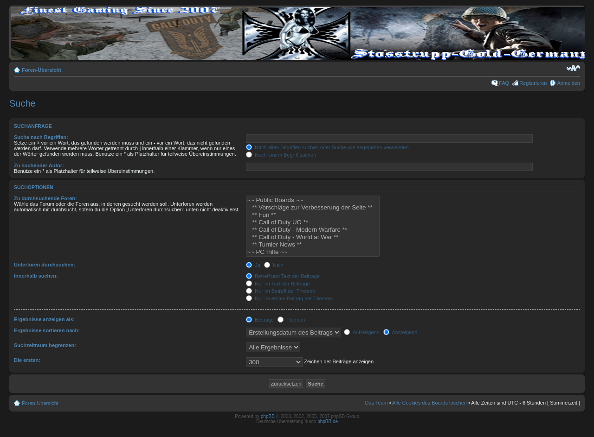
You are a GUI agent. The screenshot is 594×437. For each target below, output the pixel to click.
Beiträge (260, 320)
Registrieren (533, 83)
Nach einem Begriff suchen (281, 155)
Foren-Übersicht (41, 70)
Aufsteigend (362, 332)
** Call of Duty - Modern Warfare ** (313, 230)
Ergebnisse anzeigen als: (44, 319)
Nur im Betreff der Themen (280, 291)
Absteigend (400, 332)
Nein (274, 265)
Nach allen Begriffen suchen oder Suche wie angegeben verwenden (327, 147)
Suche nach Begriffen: (41, 137)
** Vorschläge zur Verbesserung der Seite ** (313, 207)
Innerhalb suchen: (36, 276)
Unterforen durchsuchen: (44, 264)
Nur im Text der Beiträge (278, 283)
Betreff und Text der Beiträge (283, 276)
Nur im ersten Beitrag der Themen (289, 298)
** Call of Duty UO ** (313, 222)
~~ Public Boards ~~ (313, 200)
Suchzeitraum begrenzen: (45, 345)
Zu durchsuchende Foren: (45, 198)
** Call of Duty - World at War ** (313, 237)
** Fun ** (313, 215)
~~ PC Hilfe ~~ (313, 252)
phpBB (268, 416)
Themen (291, 320)
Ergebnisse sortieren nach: (47, 330)
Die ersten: (27, 360)
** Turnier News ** (313, 244)
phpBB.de (327, 421)
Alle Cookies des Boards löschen (429, 402)
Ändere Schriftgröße (573, 68)
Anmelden (568, 83)
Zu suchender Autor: (39, 165)
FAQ (504, 83)
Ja (253, 265)
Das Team (376, 402)
